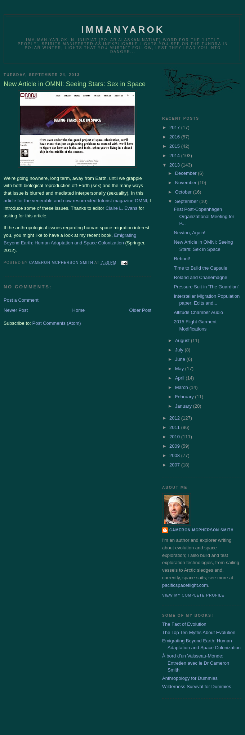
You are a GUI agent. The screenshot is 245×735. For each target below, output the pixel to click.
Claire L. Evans (121, 208)
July (180, 350)
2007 (175, 465)
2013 (175, 165)
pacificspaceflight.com (185, 585)
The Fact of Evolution (184, 624)
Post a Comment (21, 300)
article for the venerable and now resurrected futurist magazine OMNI (75, 200)
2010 (175, 436)
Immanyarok (123, 29)
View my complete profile (193, 595)
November (186, 182)
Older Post (140, 310)
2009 (175, 446)
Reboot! (182, 258)
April (180, 378)
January (184, 406)
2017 (175, 127)
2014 (175, 155)
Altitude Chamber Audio (198, 312)
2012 (175, 418)
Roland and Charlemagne (200, 277)
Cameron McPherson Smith (201, 530)
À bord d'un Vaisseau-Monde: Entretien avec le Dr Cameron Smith (195, 663)
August (183, 340)
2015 (175, 146)
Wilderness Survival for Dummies (196, 686)
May (180, 368)
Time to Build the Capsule (200, 268)
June (181, 359)
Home (78, 310)
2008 (175, 455)
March (182, 387)
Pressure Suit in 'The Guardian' (206, 286)
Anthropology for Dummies (190, 678)
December (186, 173)
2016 (175, 137)
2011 (175, 427)
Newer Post (16, 310)
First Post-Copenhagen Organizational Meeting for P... (204, 216)
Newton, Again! (189, 232)
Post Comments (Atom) (56, 323)
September (187, 201)
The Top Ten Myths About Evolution (198, 632)
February (185, 396)
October (184, 192)
